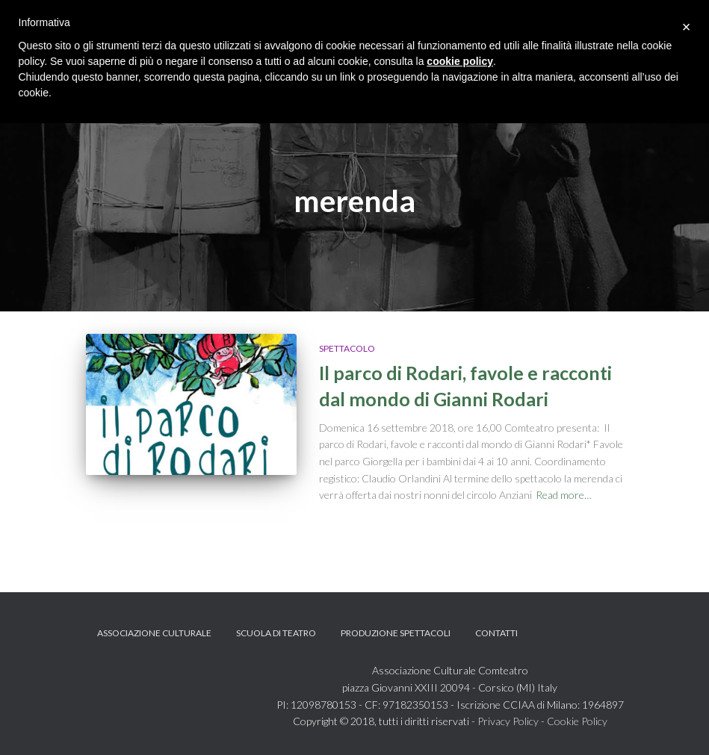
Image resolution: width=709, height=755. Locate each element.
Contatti (496, 633)
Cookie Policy (577, 721)
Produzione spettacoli (396, 633)
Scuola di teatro (276, 633)
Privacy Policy (508, 721)
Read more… (564, 494)
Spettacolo (347, 348)
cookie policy (460, 61)
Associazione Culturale (154, 633)
